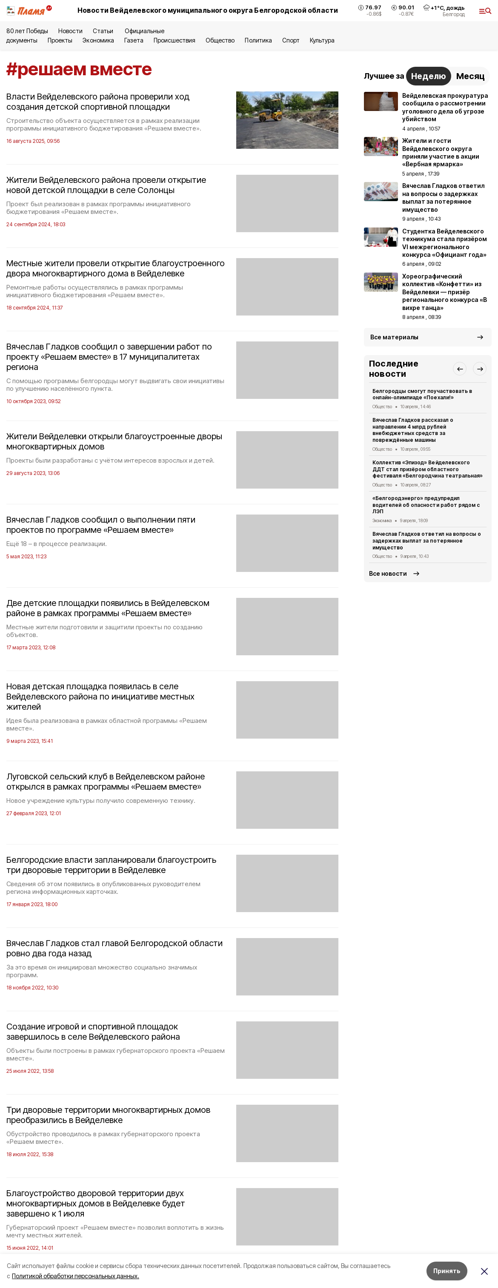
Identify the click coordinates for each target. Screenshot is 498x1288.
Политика (258, 40)
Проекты (60, 40)
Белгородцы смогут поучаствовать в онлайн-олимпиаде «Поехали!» (422, 394)
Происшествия (174, 40)
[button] (460, 368)
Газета (133, 40)
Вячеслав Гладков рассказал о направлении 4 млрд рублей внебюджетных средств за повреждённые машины (412, 430)
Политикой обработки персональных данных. (75, 1275)
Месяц (470, 76)
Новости (70, 30)
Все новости (388, 573)
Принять (447, 1270)
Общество (220, 40)
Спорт (291, 40)
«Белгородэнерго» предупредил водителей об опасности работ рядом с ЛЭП (426, 505)
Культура (322, 40)
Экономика (98, 40)
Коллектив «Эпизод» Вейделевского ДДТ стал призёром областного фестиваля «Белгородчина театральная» (427, 469)
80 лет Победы (27, 30)
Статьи (103, 30)
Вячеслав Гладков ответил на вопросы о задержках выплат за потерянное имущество (426, 541)
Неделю (428, 76)
